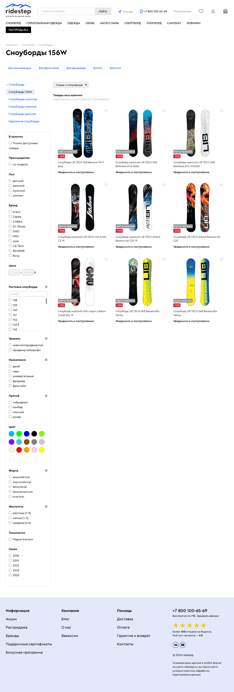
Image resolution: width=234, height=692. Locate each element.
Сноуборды (15, 84)
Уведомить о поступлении (76, 172)
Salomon (115, 68)
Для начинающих (19, 68)
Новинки (193, 23)
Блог (65, 619)
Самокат (174, 23)
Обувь (90, 23)
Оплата (123, 627)
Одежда (73, 23)
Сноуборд (13, 23)
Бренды (12, 635)
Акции (11, 619)
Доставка (125, 619)
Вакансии (69, 635)
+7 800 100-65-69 (155, 11)
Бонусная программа (24, 652)
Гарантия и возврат (133, 635)
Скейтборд (132, 23)
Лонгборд (154, 23)
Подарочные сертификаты (29, 644)
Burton (97, 68)
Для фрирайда (76, 68)
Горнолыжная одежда (44, 23)
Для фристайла (49, 68)
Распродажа (18, 30)
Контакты (125, 644)
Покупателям (182, 11)
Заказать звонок (208, 616)
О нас (66, 627)
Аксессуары (109, 23)
